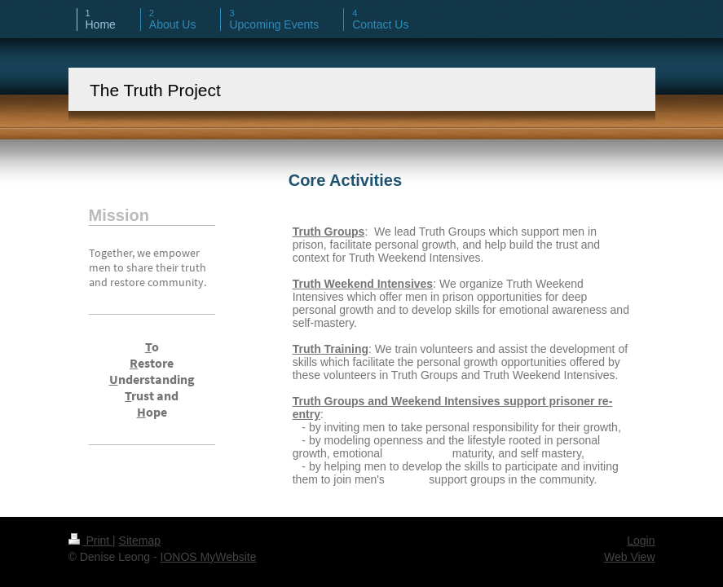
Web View (629, 556)
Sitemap (140, 540)
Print (90, 540)
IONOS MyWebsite (209, 556)
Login (641, 540)
